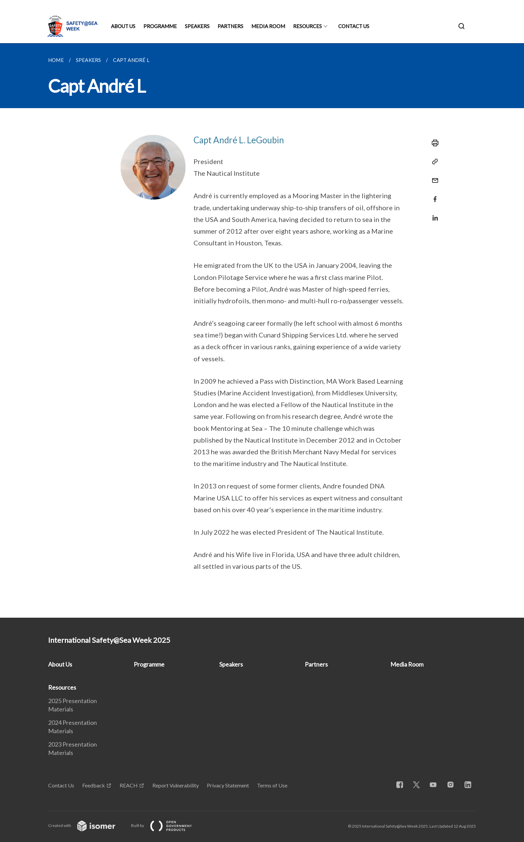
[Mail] (433, 176)
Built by (167, 825)
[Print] (433, 143)
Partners (230, 26)
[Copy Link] (433, 162)
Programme (160, 26)
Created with (87, 825)
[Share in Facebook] (433, 195)
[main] (262, 330)
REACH (129, 785)
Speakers (197, 26)
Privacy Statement (228, 785)
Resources (307, 26)
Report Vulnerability (175, 785)
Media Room (268, 26)
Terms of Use (272, 785)
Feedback (93, 785)
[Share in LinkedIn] (433, 214)
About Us (123, 26)
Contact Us (353, 26)
